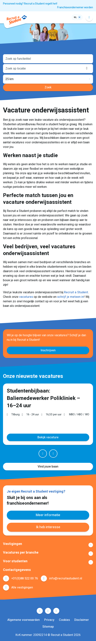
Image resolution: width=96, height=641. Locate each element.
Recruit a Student (76, 292)
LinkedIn (48, 611)
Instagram (56, 611)
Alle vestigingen (22, 587)
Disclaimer (81, 620)
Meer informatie (48, 515)
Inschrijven (48, 350)
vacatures (26, 297)
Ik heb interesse (48, 527)
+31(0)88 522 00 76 (24, 578)
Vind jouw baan (48, 466)
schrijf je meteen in (70, 297)
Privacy (49, 620)
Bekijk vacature (48, 437)
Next (53, 453)
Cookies (64, 620)
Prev (43, 453)
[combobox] (48, 58)
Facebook (40, 611)
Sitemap (48, 626)
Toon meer (48, 545)
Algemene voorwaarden (23, 620)
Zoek (48, 87)
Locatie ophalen (88, 68)
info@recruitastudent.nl (65, 578)
